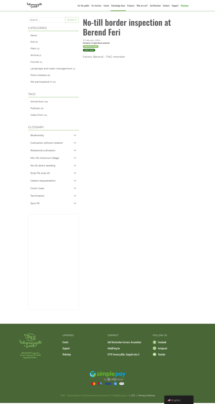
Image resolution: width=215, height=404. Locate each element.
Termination (37, 196)
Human (36, 62)
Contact (166, 5)
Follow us (160, 336)
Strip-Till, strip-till (40, 174)
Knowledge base (118, 5)
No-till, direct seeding (42, 166)
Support (175, 5)
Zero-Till (34, 204)
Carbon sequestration (43, 181)
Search (72, 20)
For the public (83, 5)
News (33, 36)
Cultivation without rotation (46, 143)
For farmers (96, 5)
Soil (34, 42)
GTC (133, 396)
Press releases (40, 76)
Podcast (36, 109)
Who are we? (142, 5)
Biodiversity (37, 136)
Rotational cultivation (42, 151)
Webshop (184, 5)
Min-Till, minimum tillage (44, 158)
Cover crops (37, 189)
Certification (155, 5)
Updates (68, 336)
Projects (130, 5)
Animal (35, 56)
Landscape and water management (52, 69)
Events (106, 5)
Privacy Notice (146, 396)
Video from (38, 115)
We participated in (43, 82)
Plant (34, 49)
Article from (39, 102)
